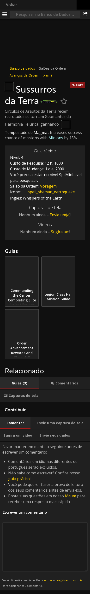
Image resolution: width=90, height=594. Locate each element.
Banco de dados (22, 68)
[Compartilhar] (85, 14)
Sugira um (60, 231)
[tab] (19, 383)
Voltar (11, 4)
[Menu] (5, 14)
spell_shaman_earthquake (48, 191)
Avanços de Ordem (24, 75)
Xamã (47, 75)
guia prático (19, 478)
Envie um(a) (60, 214)
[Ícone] (9, 86)
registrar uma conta (70, 580)
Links (79, 85)
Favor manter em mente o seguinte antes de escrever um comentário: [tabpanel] (45, 516)
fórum (70, 496)
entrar (48, 580)
